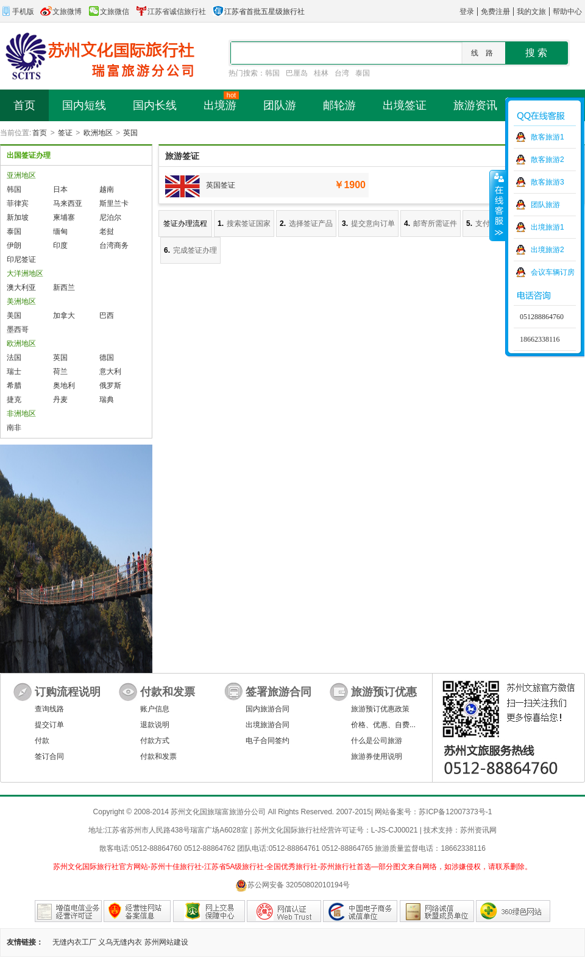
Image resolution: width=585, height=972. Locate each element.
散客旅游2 (547, 159)
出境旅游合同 (267, 724)
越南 (106, 189)
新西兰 (64, 287)
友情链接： (25, 942)
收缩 (497, 205)
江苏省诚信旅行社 (170, 11)
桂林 (321, 73)
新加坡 (18, 217)
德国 (106, 357)
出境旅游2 (547, 249)
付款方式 (154, 740)
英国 (130, 133)
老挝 (106, 231)
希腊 (14, 385)
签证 (65, 133)
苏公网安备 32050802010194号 (292, 885)
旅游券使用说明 (376, 756)
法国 (14, 357)
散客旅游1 (547, 137)
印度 (60, 245)
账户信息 (154, 709)
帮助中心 (567, 11)
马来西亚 (67, 203)
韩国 (272, 73)
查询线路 (49, 709)
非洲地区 (21, 413)
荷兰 (60, 371)
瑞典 (106, 399)
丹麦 (60, 399)
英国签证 (220, 185)
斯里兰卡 (114, 203)
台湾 (342, 73)
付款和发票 (158, 756)
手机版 (17, 11)
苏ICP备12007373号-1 (455, 812)
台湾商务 (114, 245)
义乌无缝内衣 (120, 942)
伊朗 (14, 245)
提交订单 (49, 724)
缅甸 (60, 231)
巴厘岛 (297, 73)
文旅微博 (61, 11)
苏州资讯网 (478, 830)
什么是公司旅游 (376, 740)
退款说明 (154, 724)
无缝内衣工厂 (74, 942)
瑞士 (14, 371)
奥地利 (64, 385)
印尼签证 (21, 259)
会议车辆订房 (553, 272)
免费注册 (495, 11)
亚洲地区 (21, 175)
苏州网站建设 (166, 942)
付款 (42, 740)
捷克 (14, 399)
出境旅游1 (547, 227)
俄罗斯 (110, 385)
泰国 (362, 73)
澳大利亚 (21, 287)
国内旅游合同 (267, 709)
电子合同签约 (267, 740)
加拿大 (64, 315)
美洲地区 (21, 301)
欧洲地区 (98, 133)
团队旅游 (545, 204)
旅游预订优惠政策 (380, 709)
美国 (14, 315)
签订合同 (49, 756)
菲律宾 (18, 203)
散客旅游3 (547, 182)
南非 (14, 427)
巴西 (106, 315)
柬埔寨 (64, 217)
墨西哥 (18, 329)
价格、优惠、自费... (383, 724)
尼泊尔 (110, 217)
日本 (60, 189)
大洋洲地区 (25, 273)
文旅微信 (108, 11)
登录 (466, 11)
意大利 (110, 371)
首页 (39, 133)
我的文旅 (531, 11)
